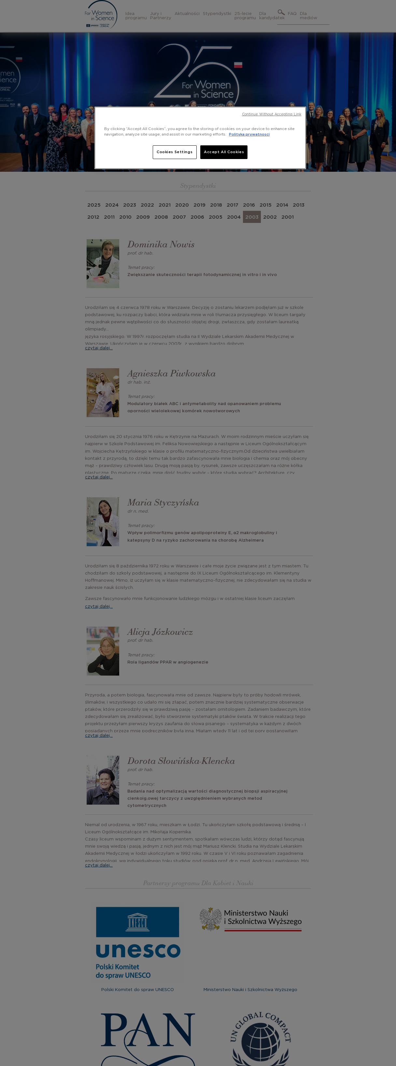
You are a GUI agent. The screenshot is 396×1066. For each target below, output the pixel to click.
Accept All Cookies (224, 152)
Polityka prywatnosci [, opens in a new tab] (249, 134)
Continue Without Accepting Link (271, 114)
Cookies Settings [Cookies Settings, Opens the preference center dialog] (174, 152)
